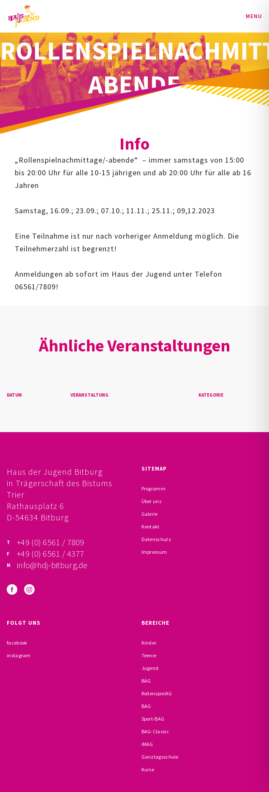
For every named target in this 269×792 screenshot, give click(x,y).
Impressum (154, 552)
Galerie (149, 514)
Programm (153, 488)
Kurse (148, 769)
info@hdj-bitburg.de (52, 565)
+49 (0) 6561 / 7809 (50, 542)
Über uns (151, 501)
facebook (17, 643)
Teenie (149, 655)
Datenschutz (156, 539)
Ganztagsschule (160, 757)
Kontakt (150, 526)
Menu (254, 16)
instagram (19, 655)
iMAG (147, 744)
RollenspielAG (156, 693)
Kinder (149, 643)
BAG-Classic (155, 731)
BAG (146, 681)
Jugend (150, 668)
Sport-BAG (153, 719)
